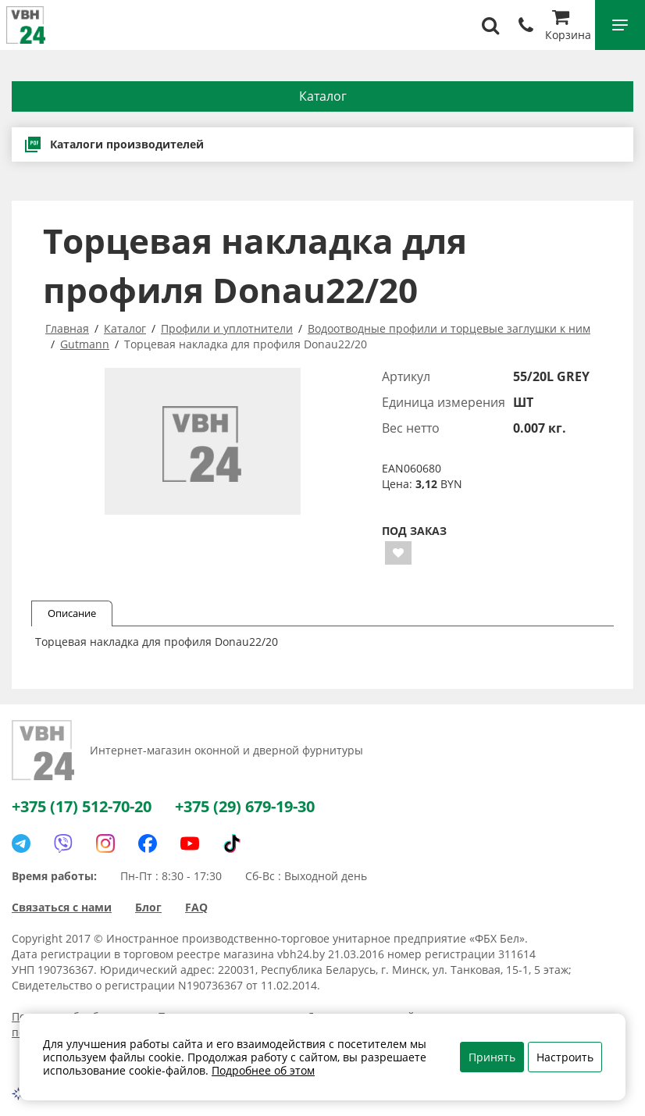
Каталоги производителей (113, 144)
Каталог (323, 96)
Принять (492, 1057)
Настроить (564, 1057)
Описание (72, 613)
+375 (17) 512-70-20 (81, 806)
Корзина (568, 27)
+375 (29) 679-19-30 (245, 806)
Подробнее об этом (263, 1070)
